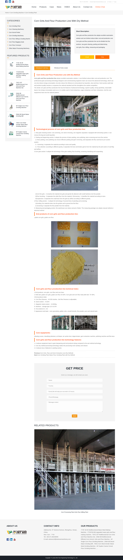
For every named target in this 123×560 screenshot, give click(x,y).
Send (74, 416)
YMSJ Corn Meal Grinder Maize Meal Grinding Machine (21, 124)
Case (52, 7)
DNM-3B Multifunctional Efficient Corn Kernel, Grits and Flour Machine (22, 97)
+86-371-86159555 (83, 1)
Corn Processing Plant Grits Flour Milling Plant (74, 512)
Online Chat (100, 7)
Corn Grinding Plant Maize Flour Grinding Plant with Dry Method (56, 355)
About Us (76, 7)
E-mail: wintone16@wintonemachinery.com (57, 539)
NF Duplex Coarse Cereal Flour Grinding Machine (22, 133)
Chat (102, 57)
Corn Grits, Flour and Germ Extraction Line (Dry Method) (56, 353)
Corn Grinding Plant (31, 12)
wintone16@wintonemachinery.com (98, 1)
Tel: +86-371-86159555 (51, 537)
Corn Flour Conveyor (15, 45)
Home (34, 7)
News (59, 7)
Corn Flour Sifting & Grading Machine (19, 39)
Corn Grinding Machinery (16, 35)
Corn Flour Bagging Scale (16, 42)
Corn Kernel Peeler (14, 32)
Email (87, 57)
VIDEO (67, 7)
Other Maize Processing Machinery (19, 48)
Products (43, 7)
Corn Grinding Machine (17, 12)
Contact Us (87, 7)
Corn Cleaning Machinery (16, 29)
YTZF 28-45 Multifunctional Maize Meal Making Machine (22, 64)
